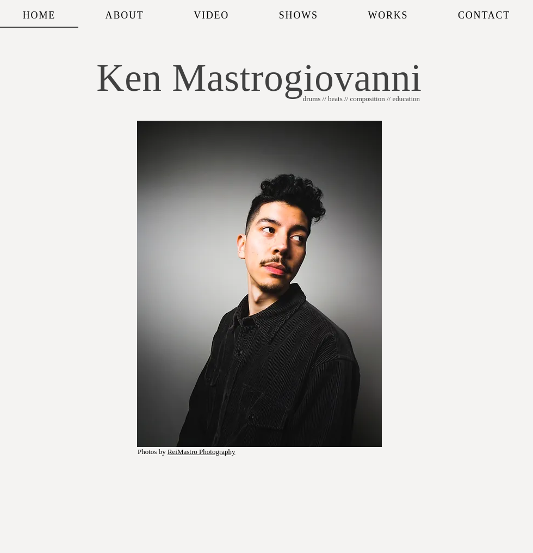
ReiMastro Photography (201, 452)
